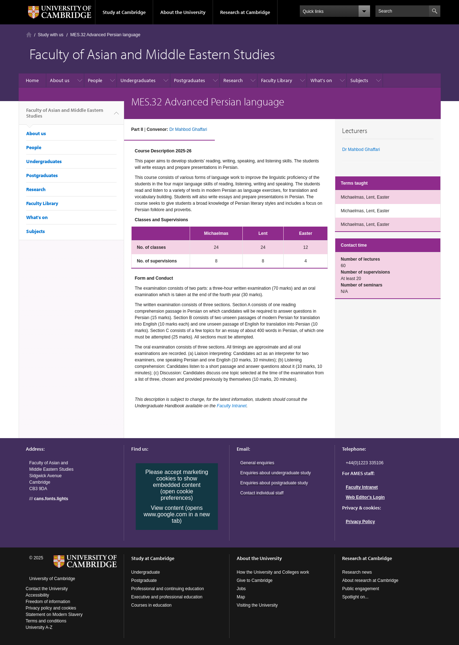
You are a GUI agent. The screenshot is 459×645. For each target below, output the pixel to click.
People (95, 80)
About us (60, 80)
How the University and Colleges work (273, 572)
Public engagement (360, 588)
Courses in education (151, 605)
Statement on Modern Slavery (54, 614)
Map (241, 596)
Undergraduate (145, 572)
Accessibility (37, 595)
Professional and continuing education (167, 588)
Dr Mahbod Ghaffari (188, 129)
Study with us (50, 34)
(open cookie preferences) (176, 494)
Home (29, 35)
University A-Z (39, 627)
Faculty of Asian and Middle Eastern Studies (64, 116)
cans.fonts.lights (51, 498)
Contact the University (47, 588)
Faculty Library (276, 80)
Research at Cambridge (245, 12)
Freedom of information (48, 601)
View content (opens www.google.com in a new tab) (176, 514)
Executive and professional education (167, 596)
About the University (182, 12)
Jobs (241, 588)
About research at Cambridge (370, 580)
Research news (357, 572)
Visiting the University (257, 605)
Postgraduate (144, 580)
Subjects (359, 80)
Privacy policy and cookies (51, 608)
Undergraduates (138, 80)
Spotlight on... (355, 596)
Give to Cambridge (255, 580)
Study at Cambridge (124, 12)
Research (233, 80)
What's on (321, 80)
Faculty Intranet (232, 405)
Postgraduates (189, 80)
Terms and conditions (46, 620)
